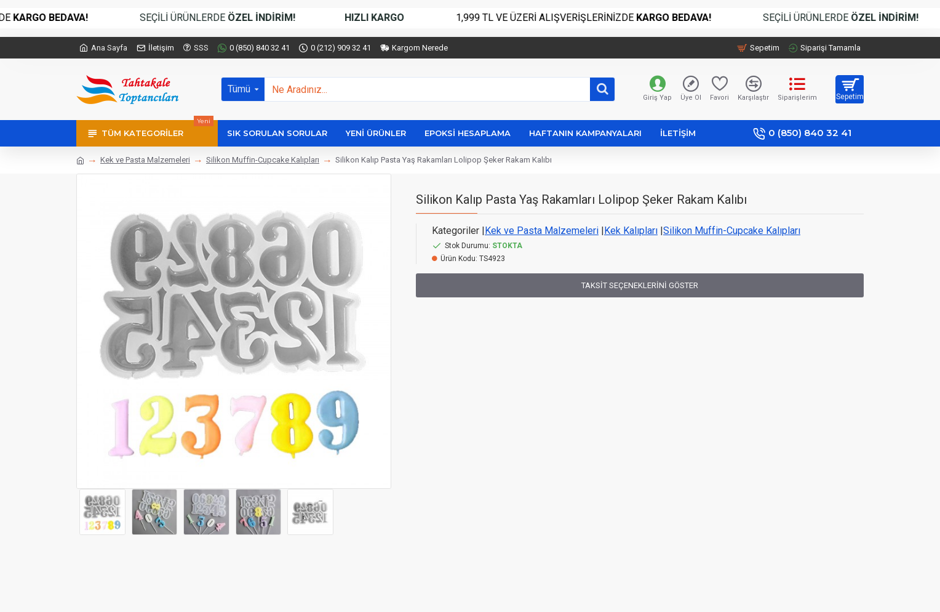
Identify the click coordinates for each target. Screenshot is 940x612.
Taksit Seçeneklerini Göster (639, 285)
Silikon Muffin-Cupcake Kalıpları (262, 159)
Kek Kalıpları (631, 230)
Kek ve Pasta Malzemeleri (145, 159)
